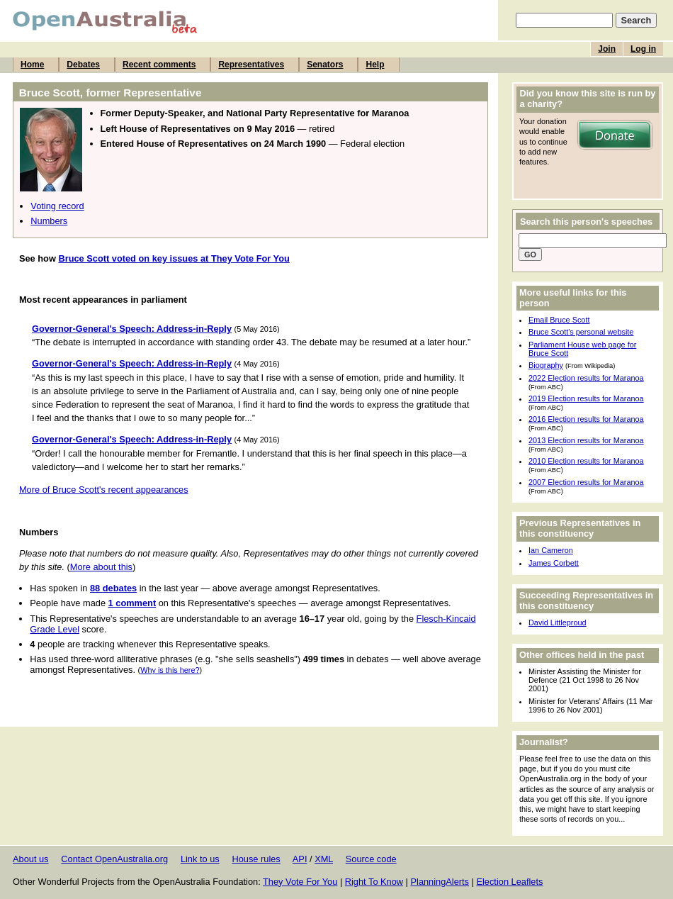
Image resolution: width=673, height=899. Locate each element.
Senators (325, 64)
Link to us (200, 859)
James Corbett (553, 563)
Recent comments (159, 64)
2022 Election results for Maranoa (586, 378)
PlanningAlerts (440, 881)
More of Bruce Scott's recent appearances (103, 489)
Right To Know (374, 881)
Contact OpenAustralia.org (114, 859)
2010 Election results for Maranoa (586, 461)
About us (31, 859)
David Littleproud (557, 622)
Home (32, 64)
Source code (371, 859)
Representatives (251, 64)
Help (375, 64)
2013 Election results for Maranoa (586, 440)
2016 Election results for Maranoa (586, 419)
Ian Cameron (550, 550)
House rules (256, 859)
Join (607, 49)
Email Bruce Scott (558, 320)
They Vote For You (300, 881)
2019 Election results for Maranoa (586, 398)
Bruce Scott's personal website (580, 332)
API (300, 859)
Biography (545, 365)
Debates (83, 64)
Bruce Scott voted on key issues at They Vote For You (173, 258)
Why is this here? (169, 670)
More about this (101, 567)
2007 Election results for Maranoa (586, 482)
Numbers (48, 221)
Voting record (57, 206)
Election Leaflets (509, 881)
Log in (643, 49)
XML (324, 859)
